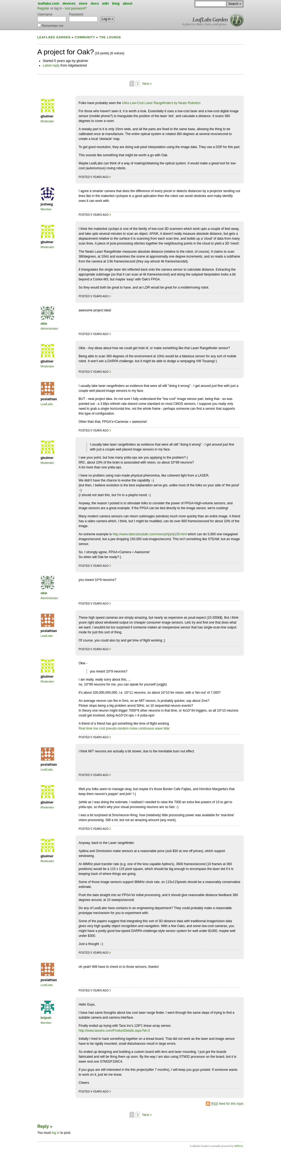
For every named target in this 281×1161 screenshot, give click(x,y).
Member (46, 209)
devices (68, 3)
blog (115, 3)
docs (95, 3)
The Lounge (110, 37)
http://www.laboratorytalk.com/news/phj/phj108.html (150, 534)
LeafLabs (47, 404)
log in (55, 1133)
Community (85, 37)
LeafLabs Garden (210, 20)
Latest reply (51, 65)
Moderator (47, 121)
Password (83, 17)
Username (51, 17)
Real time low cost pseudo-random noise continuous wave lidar (124, 728)
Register (43, 8)
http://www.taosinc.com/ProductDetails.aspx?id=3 (114, 1030)
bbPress (238, 1145)
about (127, 3)
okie (44, 324)
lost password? (76, 8)
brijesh (46, 1018)
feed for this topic (227, 1104)
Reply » (44, 1126)
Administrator (49, 328)
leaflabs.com (48, 3)
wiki (105, 3)
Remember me (50, 25)
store (83, 3)
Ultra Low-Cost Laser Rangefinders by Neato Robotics (161, 103)
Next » (147, 84)
